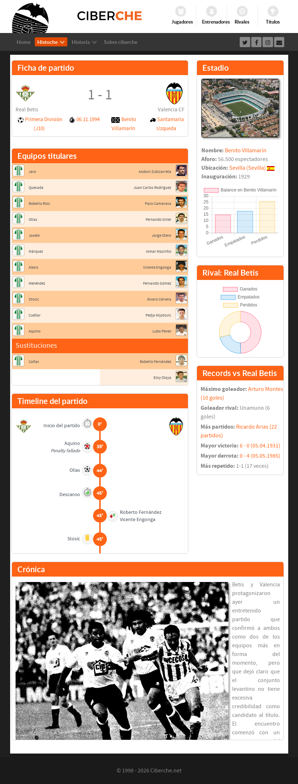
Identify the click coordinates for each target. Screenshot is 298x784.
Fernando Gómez (157, 283)
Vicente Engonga (157, 267)
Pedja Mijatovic (158, 315)
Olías (33, 219)
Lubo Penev (161, 331)
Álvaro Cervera (159, 299)
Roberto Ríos (39, 203)
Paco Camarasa (158, 203)
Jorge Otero (161, 235)
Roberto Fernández (155, 361)
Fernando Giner (158, 219)
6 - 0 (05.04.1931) (260, 445)
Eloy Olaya (162, 377)
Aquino (35, 331)
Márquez (36, 251)
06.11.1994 (88, 119)
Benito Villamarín (245, 150)
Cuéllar (35, 315)
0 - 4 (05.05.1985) (260, 456)
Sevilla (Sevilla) (247, 168)
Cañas (34, 361)
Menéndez (37, 283)
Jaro (32, 171)
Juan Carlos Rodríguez (152, 187)
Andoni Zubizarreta (155, 171)
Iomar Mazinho (158, 251)
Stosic (34, 299)
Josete (34, 235)
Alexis (33, 267)
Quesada (36, 187)
